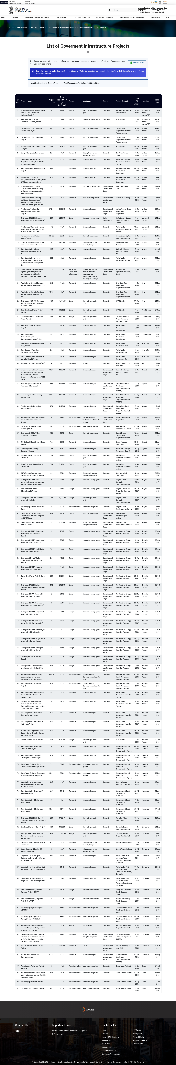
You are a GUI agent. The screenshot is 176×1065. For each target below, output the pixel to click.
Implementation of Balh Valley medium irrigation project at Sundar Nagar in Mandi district (31, 677)
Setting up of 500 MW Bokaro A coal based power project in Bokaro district (33, 820)
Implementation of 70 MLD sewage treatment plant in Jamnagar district (33, 420)
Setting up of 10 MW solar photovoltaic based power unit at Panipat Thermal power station (32, 482)
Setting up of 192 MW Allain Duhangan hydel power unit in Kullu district (33, 587)
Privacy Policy (138, 1034)
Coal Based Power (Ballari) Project (33, 827)
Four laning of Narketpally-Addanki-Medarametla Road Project (30, 211)
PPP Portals (106, 1040)
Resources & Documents (111, 1054)
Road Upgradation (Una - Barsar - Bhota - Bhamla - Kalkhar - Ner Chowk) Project (32, 695)
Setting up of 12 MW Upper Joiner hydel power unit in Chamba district (32, 533)
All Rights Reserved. (137, 1062)
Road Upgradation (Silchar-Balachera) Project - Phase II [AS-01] (32, 251)
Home (3, 17)
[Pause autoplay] (88, 1015)
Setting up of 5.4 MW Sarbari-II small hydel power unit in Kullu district (31, 560)
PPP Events (155, 17)
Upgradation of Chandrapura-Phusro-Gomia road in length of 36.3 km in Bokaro (32, 784)
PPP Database (61, 17)
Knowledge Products (104, 17)
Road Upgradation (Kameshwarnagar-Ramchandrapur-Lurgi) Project (31, 337)
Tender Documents (109, 1051)
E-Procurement (57, 1034)
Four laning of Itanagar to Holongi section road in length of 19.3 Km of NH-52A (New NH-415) (32, 229)
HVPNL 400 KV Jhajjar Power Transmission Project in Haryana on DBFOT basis (32, 515)
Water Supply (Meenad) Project (32, 982)
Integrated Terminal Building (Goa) (33, 363)
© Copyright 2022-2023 (40, 1062)
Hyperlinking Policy (140, 1040)
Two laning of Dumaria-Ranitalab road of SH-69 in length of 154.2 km (32, 294)
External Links (138, 1044)
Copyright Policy (139, 1037)
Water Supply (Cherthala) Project (32, 988)
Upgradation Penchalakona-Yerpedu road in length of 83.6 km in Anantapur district (32, 162)
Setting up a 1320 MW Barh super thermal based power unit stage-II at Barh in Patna (32, 303)
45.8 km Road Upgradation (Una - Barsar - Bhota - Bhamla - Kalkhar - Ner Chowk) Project (33, 733)
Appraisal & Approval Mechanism (36, 17)
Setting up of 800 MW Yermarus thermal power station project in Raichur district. (32, 836)
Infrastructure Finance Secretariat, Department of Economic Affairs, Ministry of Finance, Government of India (89, 1062)
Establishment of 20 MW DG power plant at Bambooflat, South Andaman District (33, 113)
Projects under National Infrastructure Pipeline (69, 1031)
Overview (14, 17)
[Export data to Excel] (137, 62)
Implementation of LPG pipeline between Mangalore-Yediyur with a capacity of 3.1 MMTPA (33, 928)
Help (167, 17)
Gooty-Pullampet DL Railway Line (32, 153)
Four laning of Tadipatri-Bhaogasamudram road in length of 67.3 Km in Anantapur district (33, 180)
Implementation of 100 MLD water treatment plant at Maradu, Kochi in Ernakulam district (33, 975)
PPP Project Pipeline (81, 17)
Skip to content (4, 2)
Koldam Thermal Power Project (32, 740)
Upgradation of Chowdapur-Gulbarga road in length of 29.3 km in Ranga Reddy (33, 858)
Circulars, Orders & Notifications (131, 17)
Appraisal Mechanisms (110, 1037)
